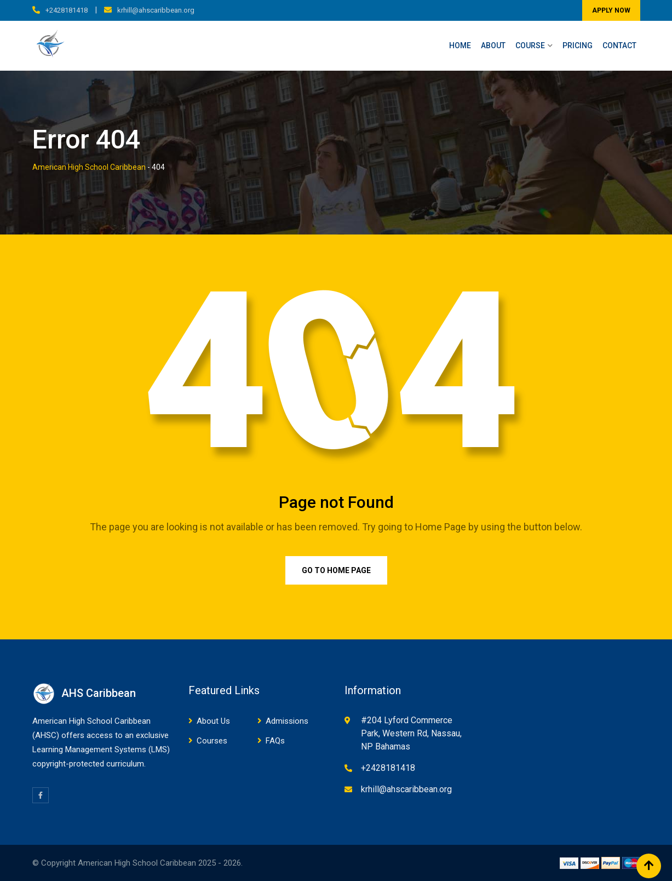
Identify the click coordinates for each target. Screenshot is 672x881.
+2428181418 (66, 10)
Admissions (287, 721)
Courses (212, 741)
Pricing (577, 45)
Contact (619, 45)
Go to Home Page (336, 570)
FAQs (275, 741)
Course (530, 45)
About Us (213, 721)
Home (460, 45)
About (493, 45)
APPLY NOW (611, 10)
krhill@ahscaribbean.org (155, 10)
